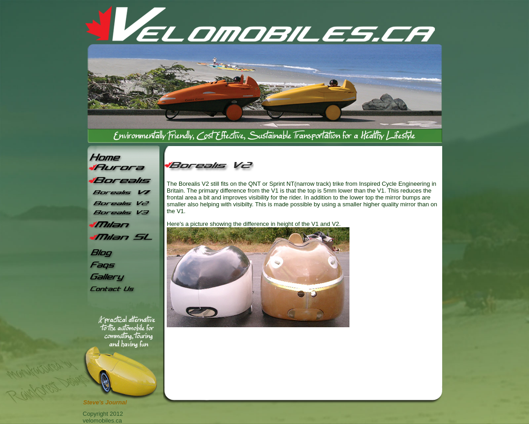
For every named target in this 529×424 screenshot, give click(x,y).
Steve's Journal (105, 402)
